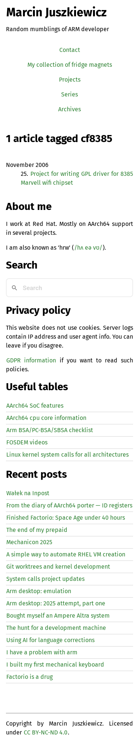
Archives (69, 109)
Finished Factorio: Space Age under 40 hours (65, 517)
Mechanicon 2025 (29, 542)
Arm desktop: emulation (38, 591)
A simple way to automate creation (65, 554)
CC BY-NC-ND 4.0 (45, 732)
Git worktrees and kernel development (58, 566)
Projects (69, 79)
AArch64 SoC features (34, 405)
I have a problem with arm (41, 652)
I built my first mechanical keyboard (55, 664)
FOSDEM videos (26, 442)
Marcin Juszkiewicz (56, 12)
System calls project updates (45, 578)
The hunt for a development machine (56, 627)
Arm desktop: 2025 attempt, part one (55, 603)
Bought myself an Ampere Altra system (58, 615)
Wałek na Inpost (27, 493)
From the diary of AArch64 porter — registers (69, 505)
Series (69, 94)
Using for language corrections (50, 640)
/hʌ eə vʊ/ (88, 247)
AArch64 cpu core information (46, 417)
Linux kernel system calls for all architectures (67, 454)
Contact (69, 49)
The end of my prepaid (36, 529)
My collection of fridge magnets (69, 64)
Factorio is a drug (29, 676)
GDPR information (31, 360)
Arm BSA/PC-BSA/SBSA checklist (49, 430)
